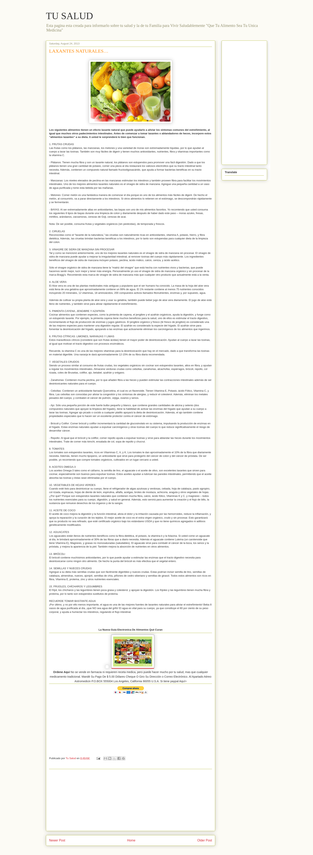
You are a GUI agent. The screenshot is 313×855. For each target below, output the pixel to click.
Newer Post (57, 840)
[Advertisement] (130, 800)
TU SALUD (69, 16)
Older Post (204, 840)
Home (131, 840)
